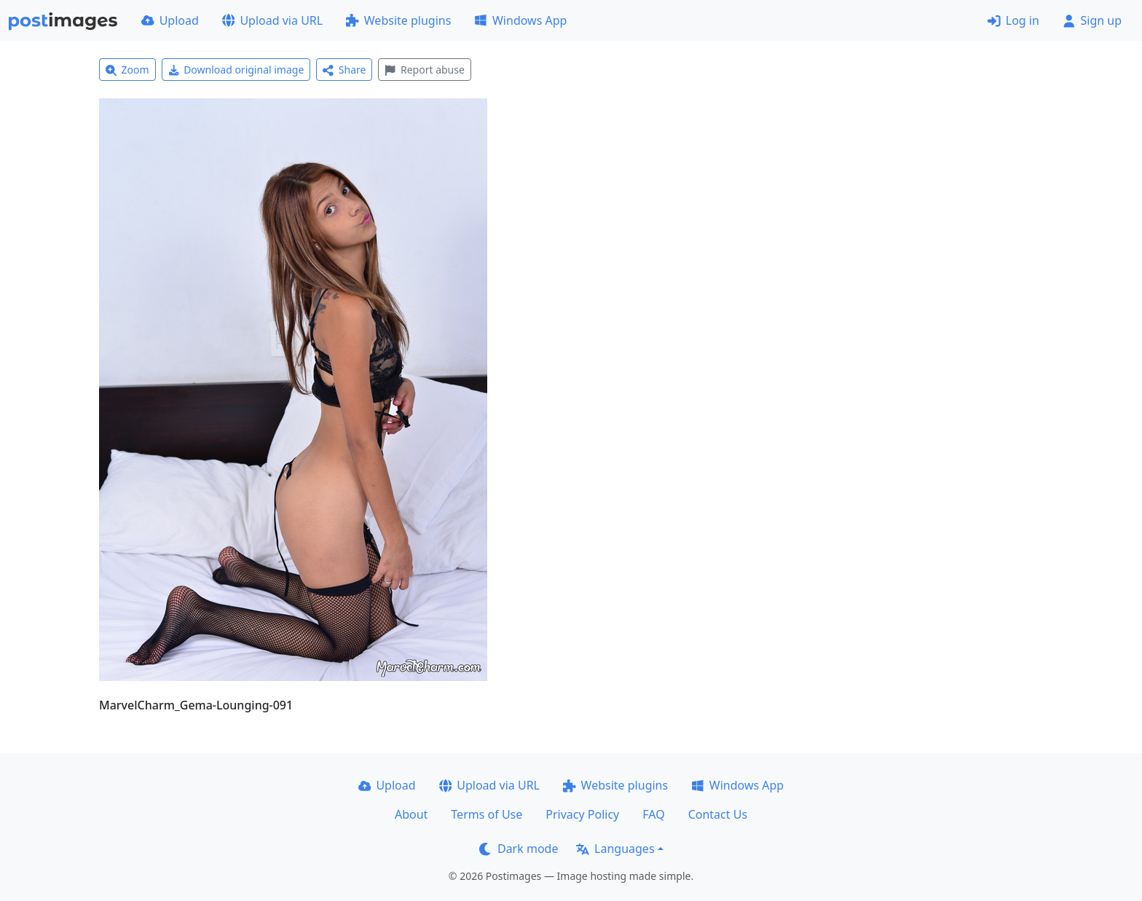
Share (344, 69)
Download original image (236, 69)
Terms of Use (486, 814)
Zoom (127, 69)
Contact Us (717, 814)
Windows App (520, 20)
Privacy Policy (582, 814)
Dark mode (518, 849)
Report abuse (424, 69)
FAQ (653, 814)
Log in (1013, 20)
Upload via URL (272, 20)
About (411, 814)
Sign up (1092, 20)
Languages (615, 849)
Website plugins (398, 20)
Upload (170, 20)
